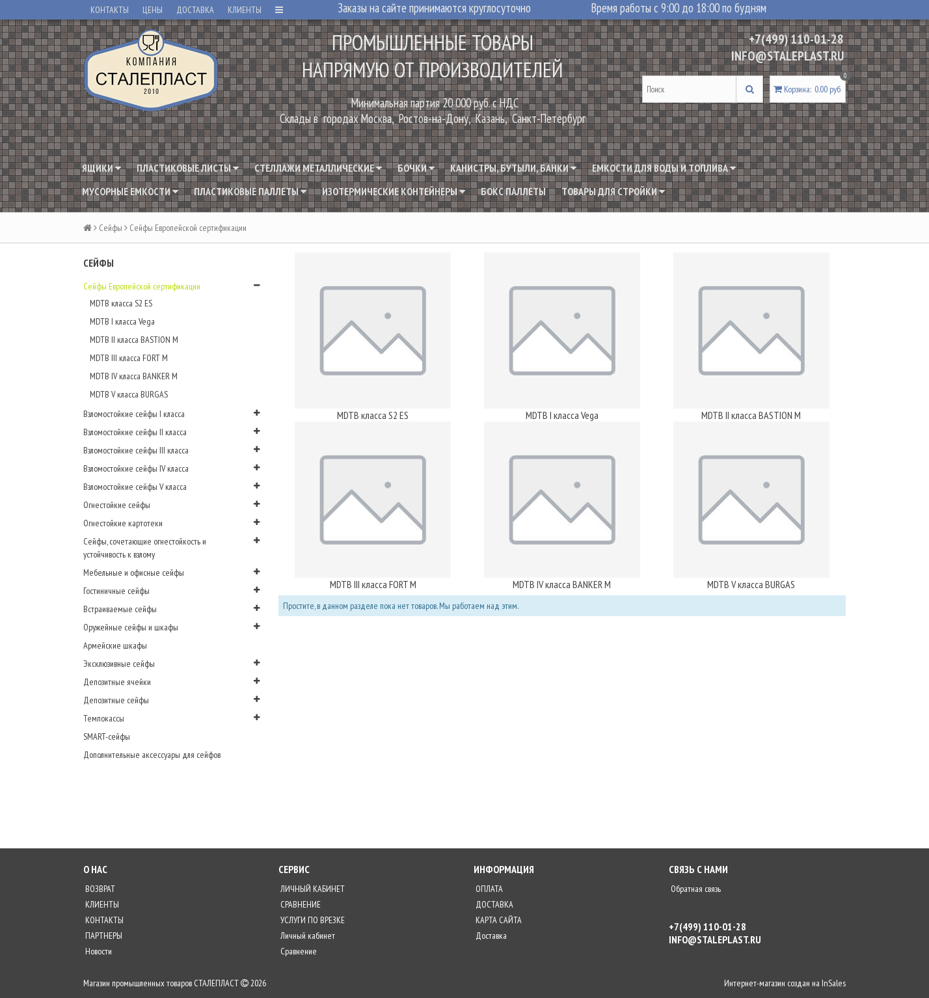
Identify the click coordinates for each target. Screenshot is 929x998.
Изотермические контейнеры (393, 191)
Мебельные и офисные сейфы (133, 572)
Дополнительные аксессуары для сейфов (152, 755)
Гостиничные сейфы (116, 591)
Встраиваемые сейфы (120, 609)
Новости (97, 951)
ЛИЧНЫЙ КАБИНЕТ (311, 889)
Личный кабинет (306, 935)
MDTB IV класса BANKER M (134, 376)
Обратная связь (695, 889)
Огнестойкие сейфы (116, 505)
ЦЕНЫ (152, 10)
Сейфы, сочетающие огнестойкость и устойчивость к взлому (144, 547)
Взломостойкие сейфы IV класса (136, 468)
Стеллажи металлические (318, 168)
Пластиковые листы (188, 168)
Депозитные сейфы (116, 700)
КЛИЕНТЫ (245, 10)
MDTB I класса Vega (122, 321)
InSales (834, 983)
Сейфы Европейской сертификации (141, 286)
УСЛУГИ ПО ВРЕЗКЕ (311, 920)
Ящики (101, 168)
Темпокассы (103, 718)
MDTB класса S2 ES (121, 303)
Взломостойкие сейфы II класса (135, 432)
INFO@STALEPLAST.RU (787, 55)
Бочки (416, 168)
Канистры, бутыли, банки (513, 168)
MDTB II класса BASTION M (134, 339)
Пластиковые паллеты (250, 191)
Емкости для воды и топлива (664, 168)
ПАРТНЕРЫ (102, 935)
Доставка (490, 935)
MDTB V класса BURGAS (129, 394)
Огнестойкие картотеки (123, 523)
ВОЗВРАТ (99, 889)
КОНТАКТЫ (109, 10)
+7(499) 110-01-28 (796, 39)
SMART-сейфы (106, 736)
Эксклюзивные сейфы (119, 663)
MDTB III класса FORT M (129, 358)
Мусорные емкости (130, 191)
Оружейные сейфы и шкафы (130, 627)
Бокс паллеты (513, 191)
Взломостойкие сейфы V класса (135, 486)
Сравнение (297, 951)
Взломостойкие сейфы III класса (136, 450)
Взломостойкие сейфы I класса (134, 414)
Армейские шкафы (115, 645)
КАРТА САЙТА (498, 920)
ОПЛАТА (488, 889)
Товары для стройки (613, 191)
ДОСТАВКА (195, 10)
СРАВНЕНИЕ (299, 904)
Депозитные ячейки (117, 682)
